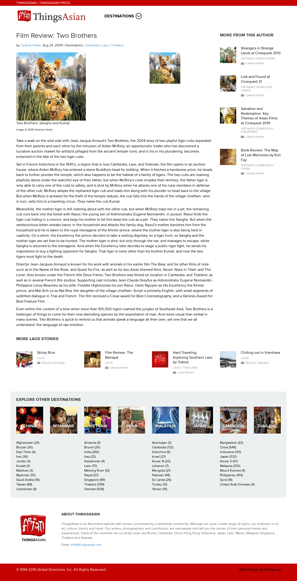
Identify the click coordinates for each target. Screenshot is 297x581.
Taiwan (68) (24, 484)
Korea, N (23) (161, 461)
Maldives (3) (24, 470)
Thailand (117, 45)
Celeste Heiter (31, 45)
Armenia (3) (92, 443)
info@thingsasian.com (86, 545)
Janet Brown (186, 372)
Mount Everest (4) (232, 470)
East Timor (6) (26, 452)
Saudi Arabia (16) (27, 480)
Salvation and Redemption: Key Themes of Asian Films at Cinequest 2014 (259, 115)
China (245, 169)
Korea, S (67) (229, 461)
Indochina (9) (161, 452)
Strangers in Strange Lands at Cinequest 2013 (261, 50)
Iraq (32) (90, 457)
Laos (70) (90, 466)
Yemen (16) (159, 489)
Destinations (119, 16)
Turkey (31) (159, 484)
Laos (105, 45)
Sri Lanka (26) (161, 480)
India (271, 59)
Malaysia (165, 426)
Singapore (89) (94, 480)
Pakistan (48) (161, 475)
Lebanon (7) (160, 466)
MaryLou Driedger (53, 363)
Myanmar (63, 426)
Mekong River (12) (97, 470)
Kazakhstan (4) (94, 461)
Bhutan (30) (24, 447)
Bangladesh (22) (231, 443)
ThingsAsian (26, 3)
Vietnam (247, 59)
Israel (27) (158, 457)
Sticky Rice (46, 352)
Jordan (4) (23, 461)
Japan (260, 59)
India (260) (91, 452)
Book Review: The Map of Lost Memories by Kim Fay (261, 155)
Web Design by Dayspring (260, 569)
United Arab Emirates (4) (237, 484)
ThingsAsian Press (54, 3)
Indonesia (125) (230, 452)
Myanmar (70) (25, 475)
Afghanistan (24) (27, 443)
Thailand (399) (94, 484)
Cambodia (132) (162, 447)
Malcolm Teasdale (257, 363)
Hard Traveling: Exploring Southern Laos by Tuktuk (192, 357)
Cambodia (92, 45)
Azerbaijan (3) (161, 443)
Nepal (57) (91, 475)
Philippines (249, 132)
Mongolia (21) (161, 470)
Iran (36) (22, 457)
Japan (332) (228, 457)
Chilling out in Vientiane (260, 352)
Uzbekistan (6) (26, 489)
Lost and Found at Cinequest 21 (255, 79)
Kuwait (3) (23, 466)
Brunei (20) (92, 447)
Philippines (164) (231, 475)
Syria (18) (226, 480)
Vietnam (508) (94, 489)
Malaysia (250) (230, 466)
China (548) (228, 447)
